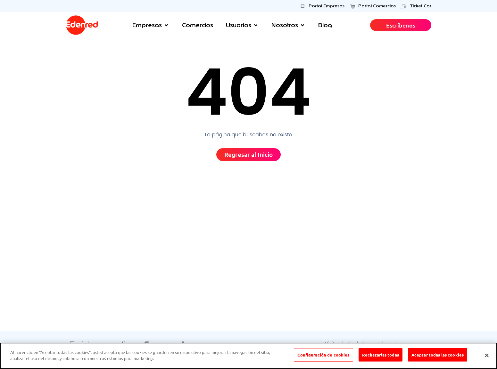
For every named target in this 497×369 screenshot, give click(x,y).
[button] (151, 25)
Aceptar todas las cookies (437, 355)
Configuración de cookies (323, 355)
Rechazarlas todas (380, 355)
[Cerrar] (487, 355)
